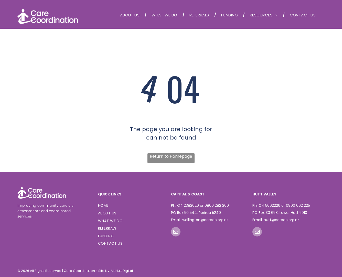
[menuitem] (131, 15)
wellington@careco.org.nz (205, 219)
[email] (175, 232)
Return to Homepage (171, 156)
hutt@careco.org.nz (281, 219)
